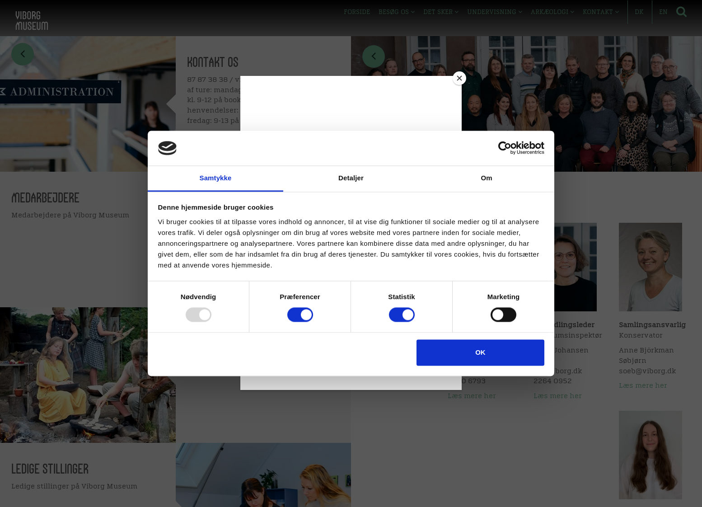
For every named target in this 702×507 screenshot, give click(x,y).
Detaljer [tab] (351, 178)
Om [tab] (486, 178)
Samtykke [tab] (216, 178)
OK (480, 352)
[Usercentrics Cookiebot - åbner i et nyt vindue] (504, 148)
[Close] (459, 78)
